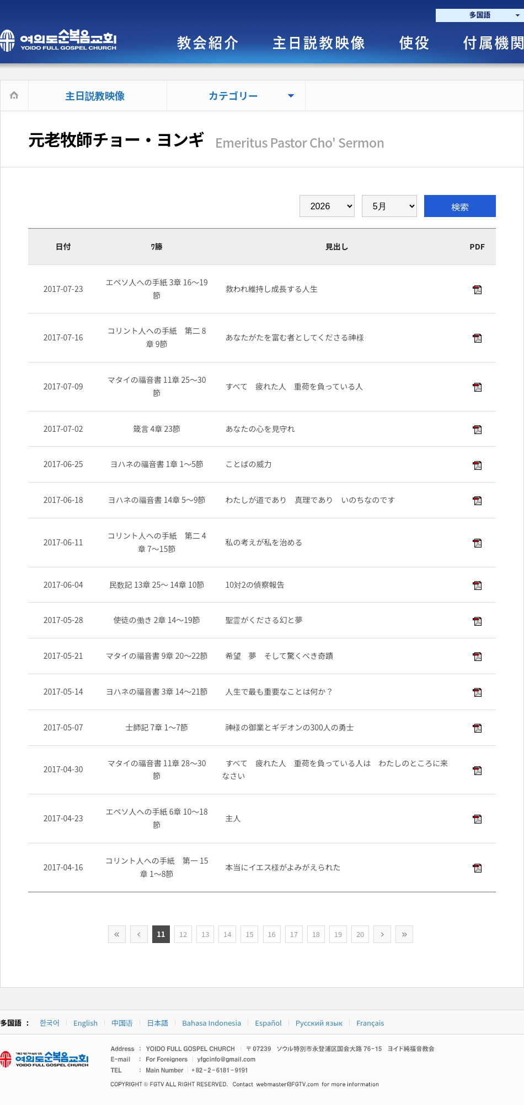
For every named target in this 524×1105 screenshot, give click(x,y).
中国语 (122, 1022)
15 (249, 934)
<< (117, 934)
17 (293, 934)
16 (271, 934)
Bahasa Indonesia (211, 1022)
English (85, 1022)
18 (316, 934)
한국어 (50, 1022)
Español (268, 1022)
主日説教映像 (95, 95)
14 (227, 934)
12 (183, 934)
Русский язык (319, 1022)
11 (161, 934)
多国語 (479, 14)
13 (205, 934)
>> (404, 934)
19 (338, 934)
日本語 (157, 1022)
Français (370, 1022)
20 (360, 934)
